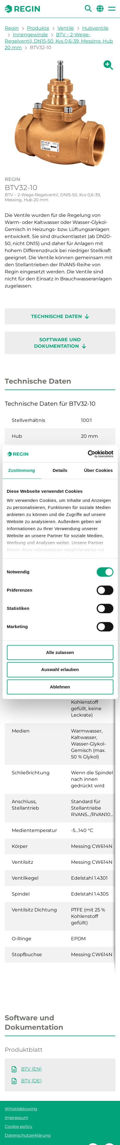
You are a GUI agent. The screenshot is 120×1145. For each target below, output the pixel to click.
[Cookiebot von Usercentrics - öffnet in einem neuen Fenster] (87, 454)
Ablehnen (60, 686)
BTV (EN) (31, 1069)
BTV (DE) (31, 1081)
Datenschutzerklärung (28, 1135)
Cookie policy (18, 1126)
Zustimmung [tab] (21, 470)
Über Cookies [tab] (98, 470)
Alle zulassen (60, 652)
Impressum (16, 1117)
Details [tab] (60, 470)
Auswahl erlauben (60, 669)
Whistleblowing (21, 1108)
